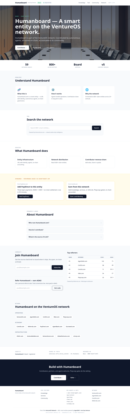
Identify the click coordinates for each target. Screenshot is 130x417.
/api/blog (69, 397)
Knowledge (82, 3)
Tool (88, 3)
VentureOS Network (51, 410)
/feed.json (69, 401)
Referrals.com (96, 401)
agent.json (111, 2)
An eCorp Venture (32, 2)
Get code (57, 288)
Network (103, 3)
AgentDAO (77, 410)
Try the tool (37, 48)
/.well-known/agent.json (73, 393)
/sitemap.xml (70, 404)
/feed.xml (69, 399)
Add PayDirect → (25, 196)
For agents (50, 47)
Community (95, 3)
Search (96, 128)
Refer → (73, 378)
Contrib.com (74, 184)
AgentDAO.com (96, 396)
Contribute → (22, 48)
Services (43, 396)
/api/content (70, 395)
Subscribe (57, 267)
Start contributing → (77, 196)
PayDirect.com (24, 184)
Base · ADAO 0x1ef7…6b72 (90, 354)
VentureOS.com (96, 393)
